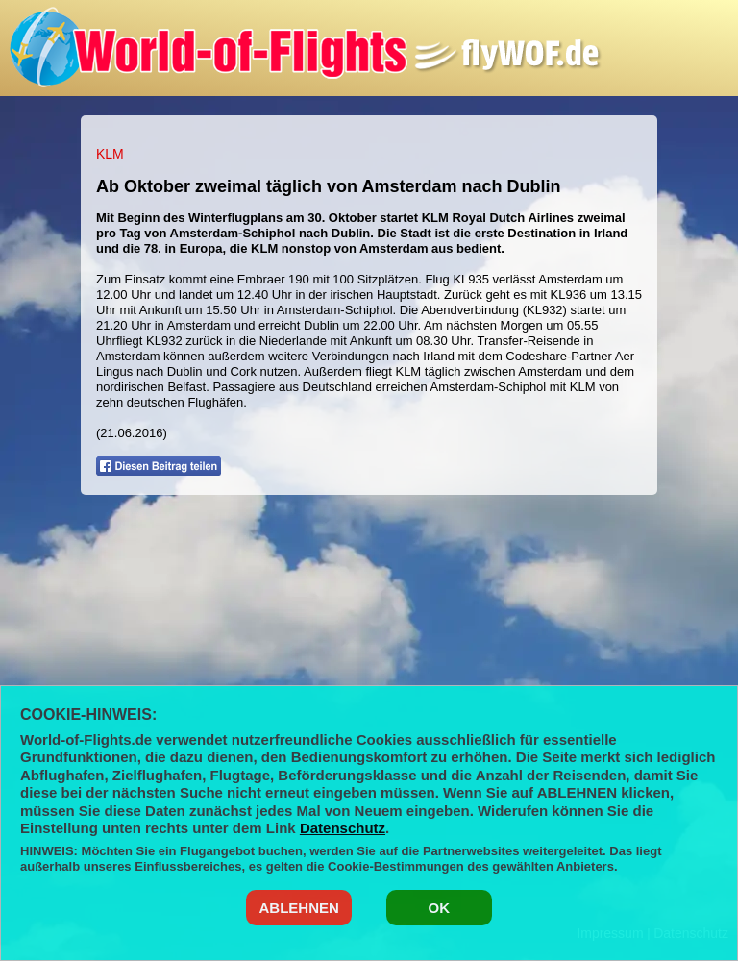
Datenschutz (342, 828)
